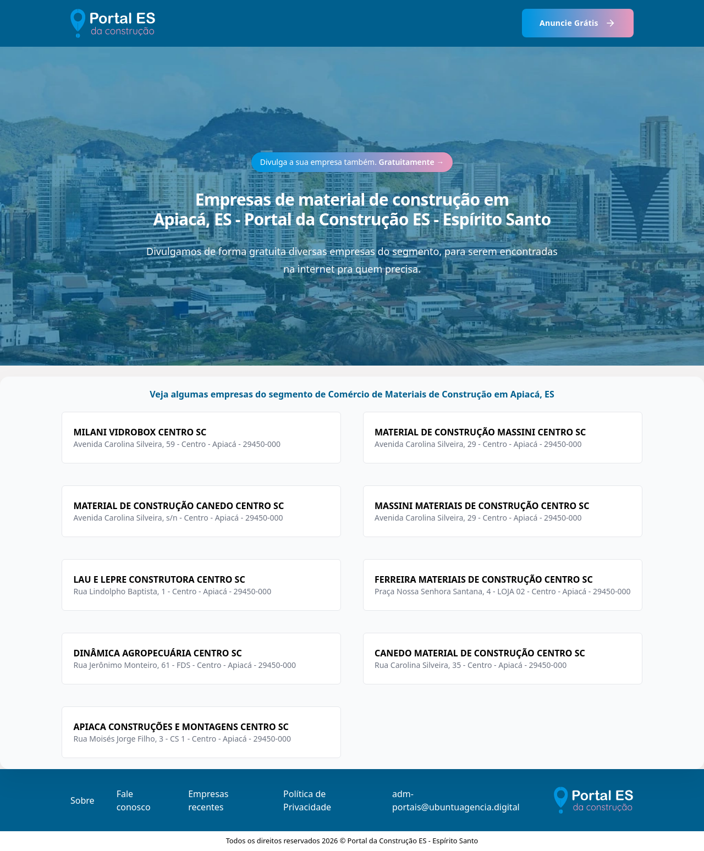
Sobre (82, 800)
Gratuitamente (411, 162)
